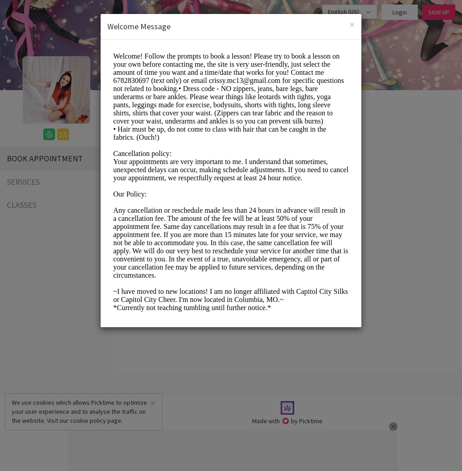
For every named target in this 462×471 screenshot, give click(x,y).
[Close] (352, 24)
